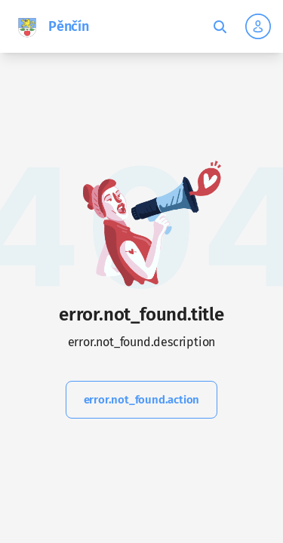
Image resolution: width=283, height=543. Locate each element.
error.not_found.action (142, 399)
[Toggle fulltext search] (219, 26)
